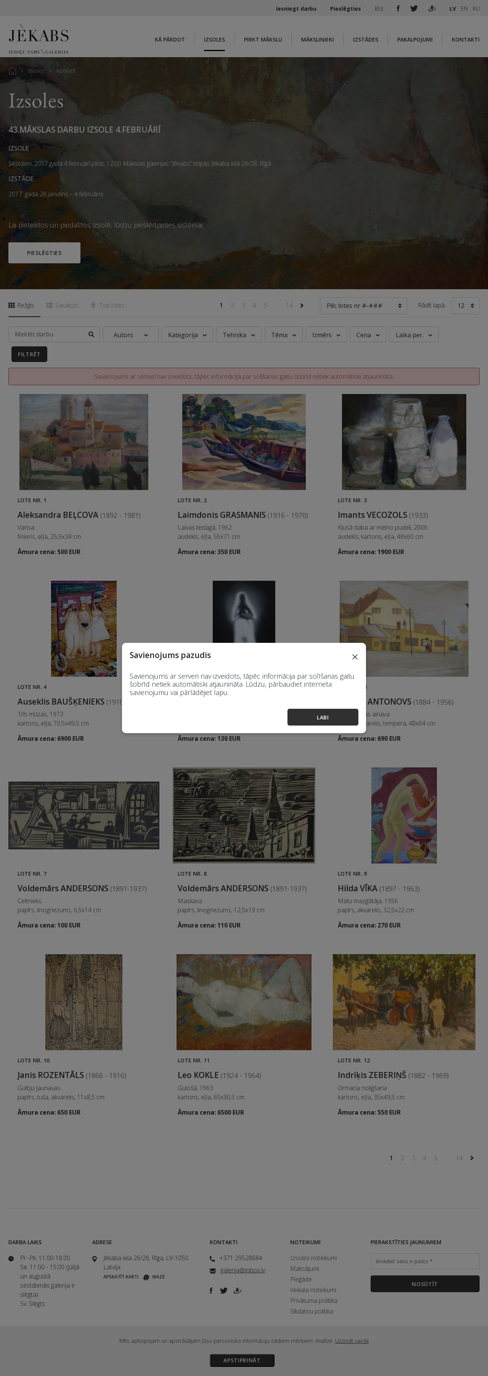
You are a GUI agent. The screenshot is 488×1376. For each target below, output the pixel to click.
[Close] (355, 656)
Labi (323, 717)
